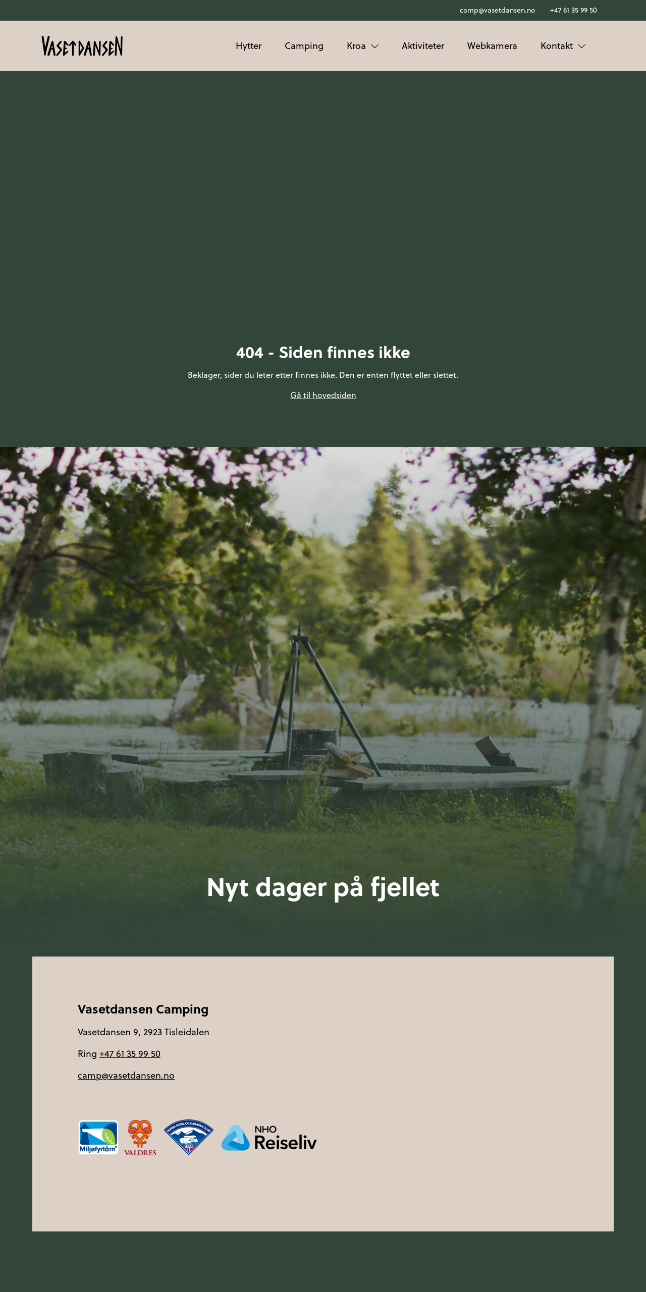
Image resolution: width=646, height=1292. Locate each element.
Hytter (248, 45)
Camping (304, 45)
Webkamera (492, 45)
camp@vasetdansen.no (497, 10)
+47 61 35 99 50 (573, 10)
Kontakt (563, 45)
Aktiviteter (423, 45)
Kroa (363, 45)
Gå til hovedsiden (323, 395)
